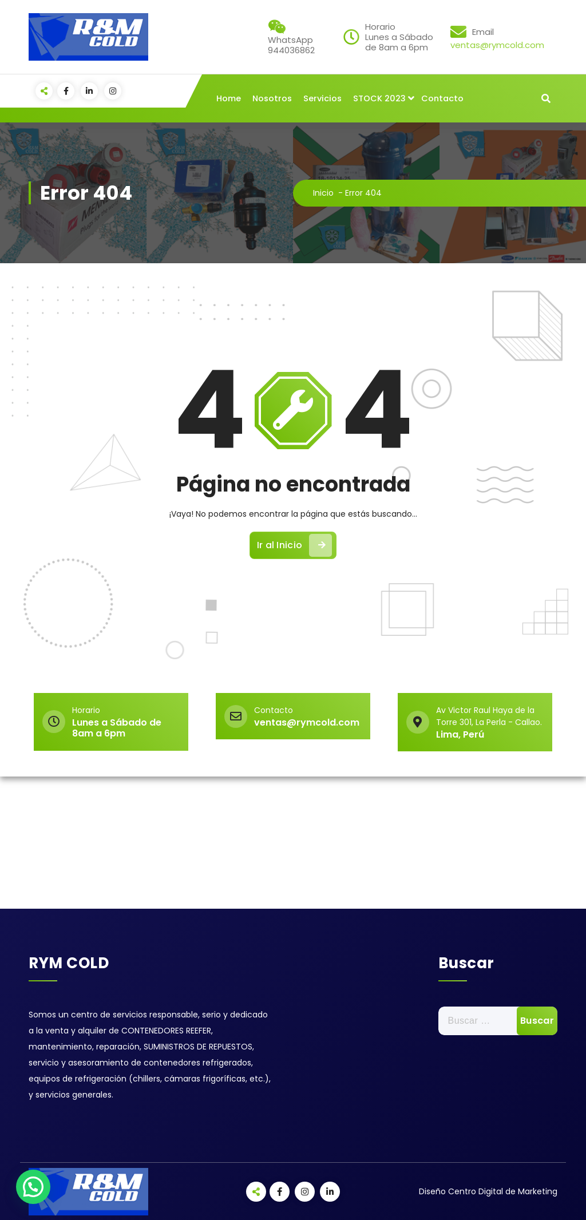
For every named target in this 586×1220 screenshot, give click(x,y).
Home (228, 98)
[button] (33, 1187)
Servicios (322, 98)
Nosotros (272, 98)
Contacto (442, 98)
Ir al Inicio (294, 545)
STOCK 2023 (379, 98)
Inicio (323, 193)
